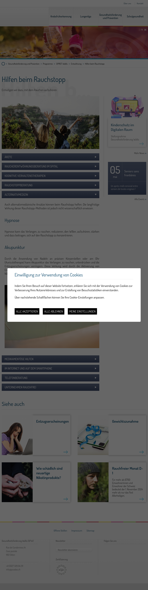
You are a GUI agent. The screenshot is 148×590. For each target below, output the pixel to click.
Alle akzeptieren (27, 311)
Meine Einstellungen (82, 311)
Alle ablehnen (53, 311)
